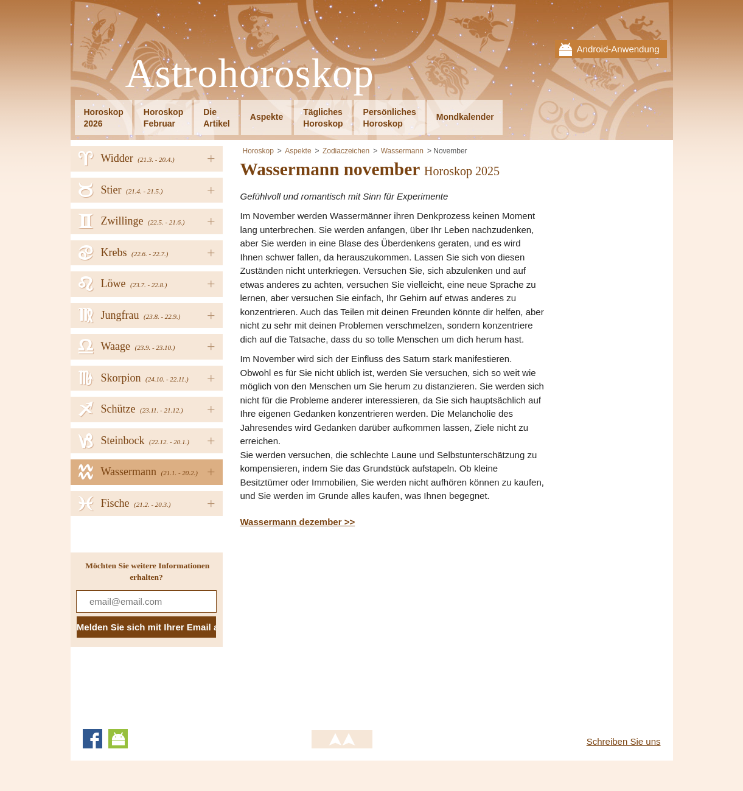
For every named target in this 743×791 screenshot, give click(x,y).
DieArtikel (216, 117)
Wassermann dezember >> (297, 522)
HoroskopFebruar (163, 117)
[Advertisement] (342, 626)
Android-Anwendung (618, 49)
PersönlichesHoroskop (389, 117)
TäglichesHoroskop (323, 117)
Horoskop (258, 151)
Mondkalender (465, 117)
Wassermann (402, 151)
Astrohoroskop (249, 74)
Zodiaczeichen (346, 151)
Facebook (92, 738)
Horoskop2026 (104, 117)
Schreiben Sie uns (624, 741)
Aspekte (266, 117)
